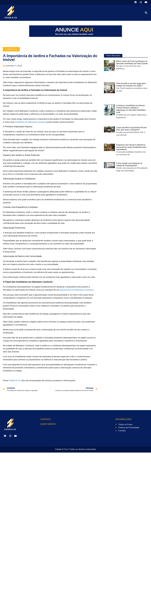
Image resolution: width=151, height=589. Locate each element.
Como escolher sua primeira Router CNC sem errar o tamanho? (131, 128)
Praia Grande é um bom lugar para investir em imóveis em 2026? (131, 84)
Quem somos (48, 424)
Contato (45, 419)
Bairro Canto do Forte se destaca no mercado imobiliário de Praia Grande (132, 62)
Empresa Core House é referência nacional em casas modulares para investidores (131, 147)
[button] (146, 13)
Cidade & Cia (11, 49)
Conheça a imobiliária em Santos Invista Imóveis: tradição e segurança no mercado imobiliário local (131, 108)
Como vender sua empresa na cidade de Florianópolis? (129, 164)
